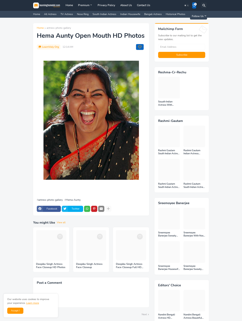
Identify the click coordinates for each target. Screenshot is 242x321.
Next (144, 314)
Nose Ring (83, 14)
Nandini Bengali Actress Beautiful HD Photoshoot (192, 316)
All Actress (50, 14)
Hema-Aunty (73, 200)
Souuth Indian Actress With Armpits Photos (166, 103)
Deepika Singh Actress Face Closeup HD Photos (50, 265)
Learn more (32, 303)
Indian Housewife (130, 14)
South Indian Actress (104, 14)
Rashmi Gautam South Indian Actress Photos (169, 185)
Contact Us (143, 5)
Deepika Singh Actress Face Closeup (89, 265)
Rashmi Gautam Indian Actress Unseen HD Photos (193, 152)
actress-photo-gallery (59, 28)
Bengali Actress (153, 14)
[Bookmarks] (194, 5)
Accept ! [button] (15, 310)
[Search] (204, 5)
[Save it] (140, 47)
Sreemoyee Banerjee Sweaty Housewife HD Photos (192, 268)
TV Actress (67, 14)
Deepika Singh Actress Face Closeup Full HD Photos (129, 265)
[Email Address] (181, 47)
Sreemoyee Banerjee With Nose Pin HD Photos (194, 234)
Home (69, 5)
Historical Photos (175, 14)
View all (61, 222)
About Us (126, 5)
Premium (83, 5)
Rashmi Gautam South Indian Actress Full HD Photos (169, 152)
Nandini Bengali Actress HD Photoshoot (166, 316)
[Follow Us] (198, 16)
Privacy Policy (106, 5)
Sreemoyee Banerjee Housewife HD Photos (169, 268)
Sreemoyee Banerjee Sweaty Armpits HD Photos (168, 234)
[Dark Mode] (186, 5)
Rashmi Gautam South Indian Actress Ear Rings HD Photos (194, 185)
